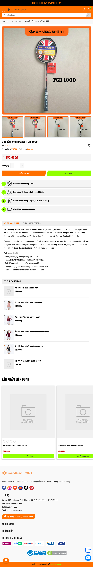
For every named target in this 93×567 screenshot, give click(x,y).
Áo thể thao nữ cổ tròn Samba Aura (29, 346)
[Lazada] (20, 488)
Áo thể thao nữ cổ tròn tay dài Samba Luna (32, 332)
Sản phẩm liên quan (15, 379)
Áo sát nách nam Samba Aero (27, 288)
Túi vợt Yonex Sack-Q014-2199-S (28, 361)
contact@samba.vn (14, 510)
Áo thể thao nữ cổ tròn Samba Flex (29, 302)
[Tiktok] (26, 488)
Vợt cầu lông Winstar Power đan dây (70, 445)
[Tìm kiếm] (88, 15)
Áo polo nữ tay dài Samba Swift (27, 317)
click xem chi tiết (36, 192)
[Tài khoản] (84, 9)
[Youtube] (31, 488)
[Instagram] (9, 488)
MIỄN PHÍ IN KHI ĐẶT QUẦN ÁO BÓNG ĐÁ (46, 3)
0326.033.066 (16, 503)
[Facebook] (4, 488)
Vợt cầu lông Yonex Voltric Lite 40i (15, 445)
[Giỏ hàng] (89, 9)
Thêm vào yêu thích (89, 145)
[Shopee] (15, 488)
